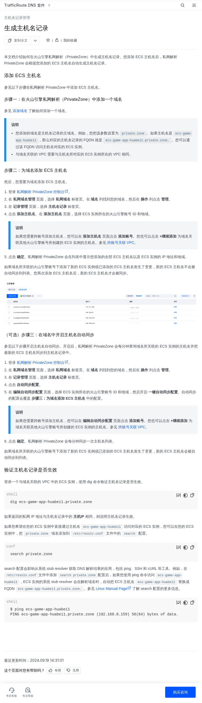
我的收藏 (70, 40)
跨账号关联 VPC (120, 242)
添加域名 (20, 111)
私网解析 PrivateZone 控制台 (42, 192)
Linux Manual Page (113, 588)
